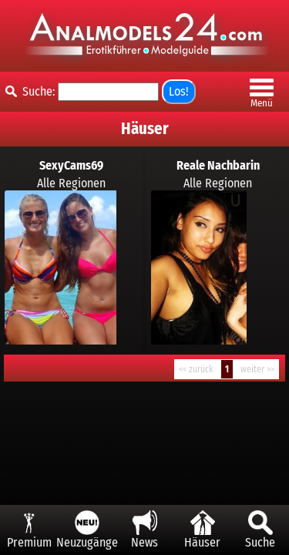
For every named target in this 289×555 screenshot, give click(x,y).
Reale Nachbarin (218, 165)
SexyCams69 (71, 165)
